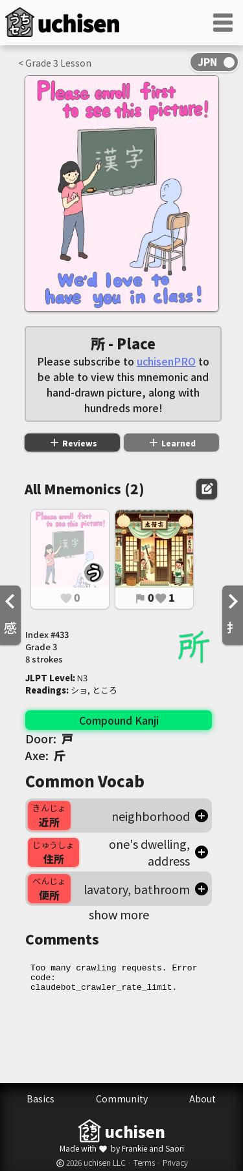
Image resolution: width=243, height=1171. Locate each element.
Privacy (175, 1162)
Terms (144, 1162)
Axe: (45, 755)
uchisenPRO (166, 361)
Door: (49, 738)
